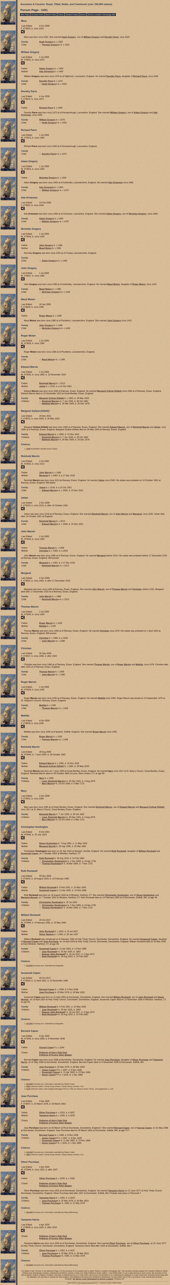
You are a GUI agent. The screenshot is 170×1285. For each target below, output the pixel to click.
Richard (140, 76)
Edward (117, 427)
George (46, 1047)
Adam (46, 68)
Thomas (50, 45)
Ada (46, 71)
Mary (110, 771)
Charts (61, 15)
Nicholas (48, 178)
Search (83, 15)
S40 (28, 449)
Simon (48, 843)
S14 (28, 1089)
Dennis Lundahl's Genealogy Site (101, 15)
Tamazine (47, 1115)
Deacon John (53, 954)
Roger (138, 284)
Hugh (69, 37)
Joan (50, 941)
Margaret (109, 391)
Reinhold (47, 383)
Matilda (42, 626)
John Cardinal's (82, 1283)
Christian (43, 551)
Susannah (29, 853)
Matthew (50, 403)
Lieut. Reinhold (53, 781)
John (46, 245)
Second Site (90, 1283)
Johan (42, 386)
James (49, 1070)
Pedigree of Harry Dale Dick (53, 1052)
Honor (46, 934)
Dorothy (112, 37)
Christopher (54, 861)
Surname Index (37, 15)
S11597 (30, 966)
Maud (45, 248)
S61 (28, 1086)
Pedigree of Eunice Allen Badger (55, 1055)
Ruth (118, 851)
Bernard (31, 941)
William (91, 37)
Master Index (51, 15)
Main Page (25, 15)
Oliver (140, 1060)
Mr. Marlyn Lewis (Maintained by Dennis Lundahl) (93, 1279)
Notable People (72, 15)
